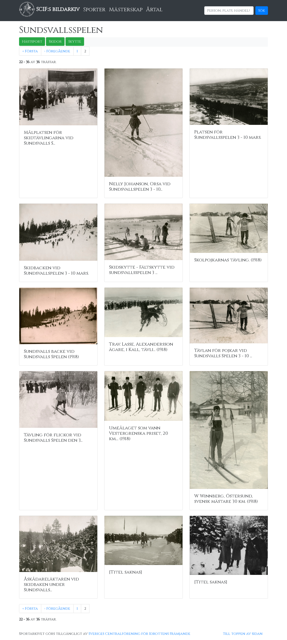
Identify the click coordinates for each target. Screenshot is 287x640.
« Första (30, 51)
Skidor (55, 41)
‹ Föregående (57, 51)
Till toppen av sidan (243, 633)
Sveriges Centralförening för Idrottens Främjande (139, 633)
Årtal (154, 9)
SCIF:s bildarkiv (49, 9)
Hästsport (32, 41)
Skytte (74, 41)
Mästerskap (126, 9)
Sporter (94, 9)
